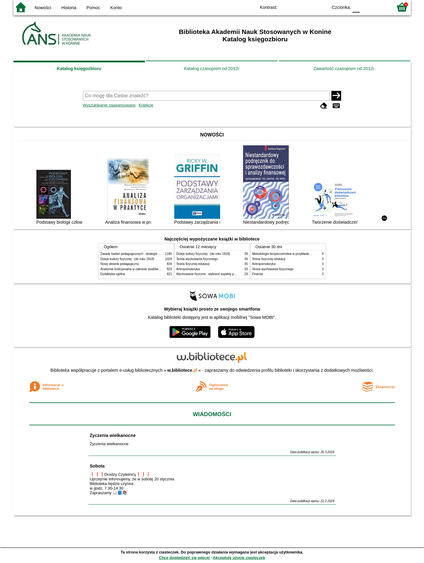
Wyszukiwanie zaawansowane (109, 105)
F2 (381, 6)
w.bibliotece (182, 370)
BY (321, 6)
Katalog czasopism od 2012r (212, 68)
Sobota (97, 466)
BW (297, 6)
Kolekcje (145, 105)
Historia (68, 7)
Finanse (257, 274)
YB (309, 6)
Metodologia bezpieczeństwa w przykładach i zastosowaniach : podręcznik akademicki (311, 253)
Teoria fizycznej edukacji (193, 264)
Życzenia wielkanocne (113, 435)
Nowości (43, 7)
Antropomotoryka (188, 269)
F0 (356, 6)
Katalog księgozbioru (79, 68)
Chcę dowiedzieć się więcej (184, 557)
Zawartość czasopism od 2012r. (344, 68)
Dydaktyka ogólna (113, 274)
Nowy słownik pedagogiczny (120, 264)
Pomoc (93, 7)
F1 (367, 6)
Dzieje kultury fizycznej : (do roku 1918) (127, 259)
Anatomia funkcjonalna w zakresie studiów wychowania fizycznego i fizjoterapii (154, 269)
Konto (116, 7)
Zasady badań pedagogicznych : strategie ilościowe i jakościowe (144, 253)
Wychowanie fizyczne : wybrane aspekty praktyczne (211, 274)
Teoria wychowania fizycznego (197, 259)
